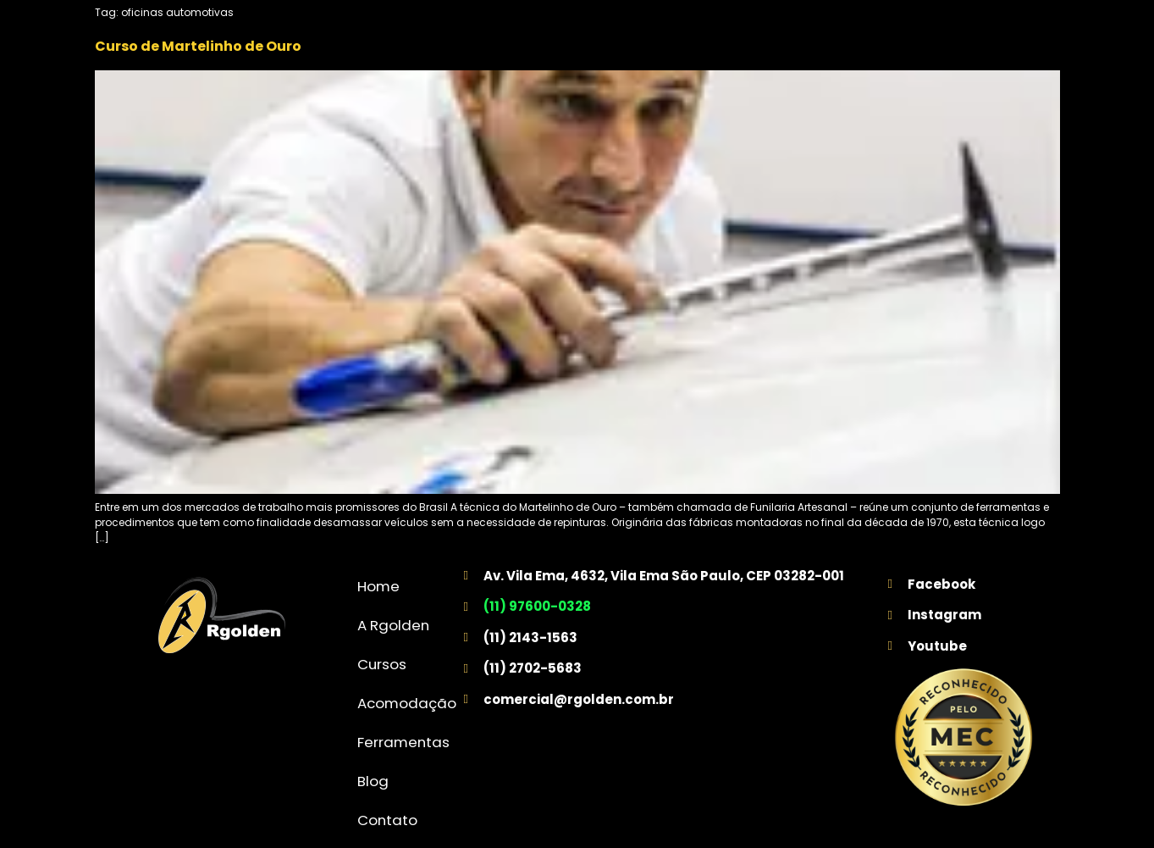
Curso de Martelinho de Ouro (198, 46)
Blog (373, 781)
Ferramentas (403, 742)
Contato (387, 820)
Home (378, 586)
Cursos (381, 664)
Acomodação (406, 703)
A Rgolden (393, 625)
